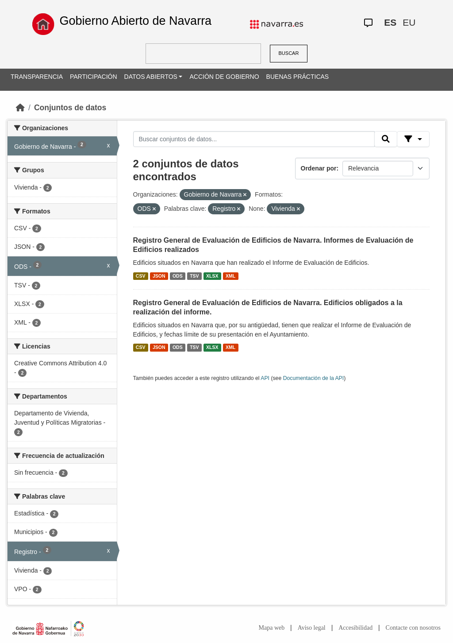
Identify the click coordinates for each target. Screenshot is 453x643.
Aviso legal (312, 627)
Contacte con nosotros (413, 627)
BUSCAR (289, 53)
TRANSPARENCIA (37, 76)
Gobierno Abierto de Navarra (135, 20)
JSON (159, 276)
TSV (194, 276)
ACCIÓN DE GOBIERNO (224, 76)
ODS (178, 276)
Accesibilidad (355, 627)
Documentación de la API (313, 378)
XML (230, 276)
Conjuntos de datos (70, 107)
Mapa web (272, 627)
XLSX (212, 276)
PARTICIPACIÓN (93, 76)
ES (390, 22)
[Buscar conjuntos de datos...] (254, 139)
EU (409, 22)
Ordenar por (319, 168)
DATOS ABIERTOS (150, 76)
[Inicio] (20, 107)
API (265, 378)
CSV (141, 276)
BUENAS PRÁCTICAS (297, 76)
